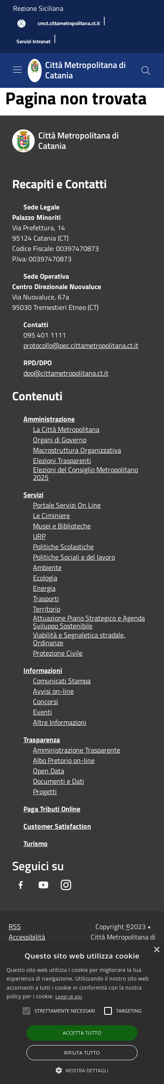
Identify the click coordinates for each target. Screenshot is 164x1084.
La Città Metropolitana (66, 429)
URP (39, 536)
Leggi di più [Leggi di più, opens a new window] (69, 996)
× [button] (156, 950)
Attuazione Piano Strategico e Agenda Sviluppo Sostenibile (89, 622)
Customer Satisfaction (57, 826)
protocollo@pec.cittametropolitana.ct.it (80, 345)
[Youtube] (43, 885)
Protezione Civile (57, 653)
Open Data (48, 771)
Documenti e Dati (58, 781)
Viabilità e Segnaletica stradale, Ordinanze (79, 639)
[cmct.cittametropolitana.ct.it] (69, 23)
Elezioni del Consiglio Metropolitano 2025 (85, 473)
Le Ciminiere (51, 515)
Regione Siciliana (38, 8)
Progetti (45, 791)
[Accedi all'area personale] (21, 23)
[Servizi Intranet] (33, 42)
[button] (64, 1011)
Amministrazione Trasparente (76, 750)
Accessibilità (27, 937)
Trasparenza (41, 739)
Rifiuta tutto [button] (82, 1052)
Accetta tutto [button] (82, 1032)
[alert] (82, 1013)
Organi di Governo (59, 440)
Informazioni (42, 670)
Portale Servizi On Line (67, 505)
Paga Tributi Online (51, 809)
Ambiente (47, 567)
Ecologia (45, 578)
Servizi (33, 494)
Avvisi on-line (53, 691)
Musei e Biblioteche (62, 526)
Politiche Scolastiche (63, 546)
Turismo (35, 843)
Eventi (42, 712)
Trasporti (46, 598)
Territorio (46, 609)
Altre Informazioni (59, 722)
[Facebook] (21, 885)
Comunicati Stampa (62, 681)
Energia (44, 588)
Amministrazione (49, 419)
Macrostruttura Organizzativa (77, 450)
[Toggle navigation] (17, 69)
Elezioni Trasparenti (62, 460)
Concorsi (45, 701)
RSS (15, 926)
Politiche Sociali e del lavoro (74, 557)
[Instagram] (66, 885)
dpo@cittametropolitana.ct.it (65, 373)
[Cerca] (146, 70)
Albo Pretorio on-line (64, 760)
